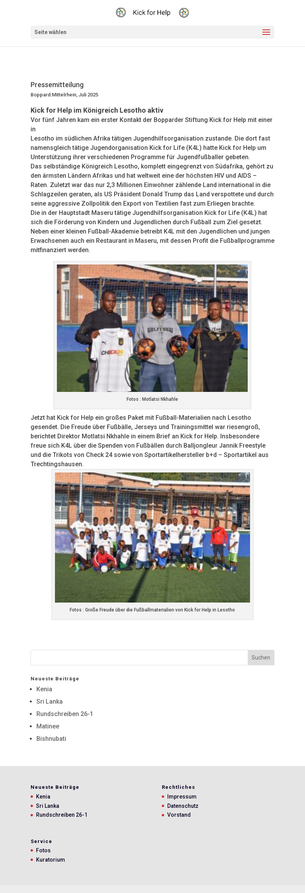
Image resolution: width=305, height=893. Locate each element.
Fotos (43, 850)
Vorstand (179, 815)
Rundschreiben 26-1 (64, 714)
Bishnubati (51, 738)
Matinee (47, 726)
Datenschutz (183, 806)
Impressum (182, 796)
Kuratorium (50, 860)
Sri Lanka (49, 701)
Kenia (44, 689)
